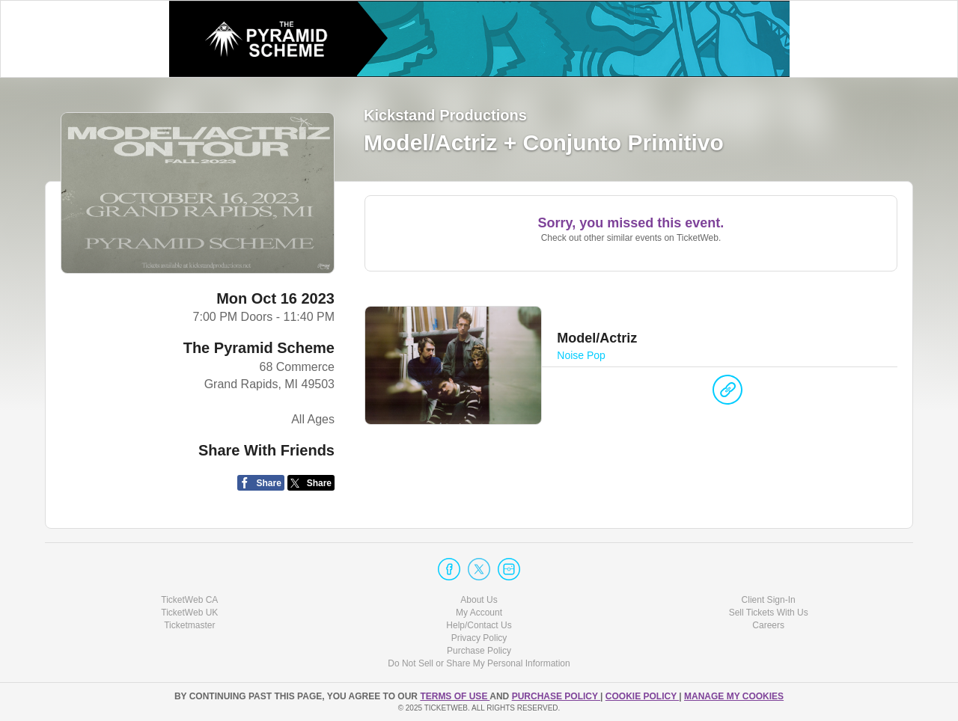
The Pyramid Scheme (259, 348)
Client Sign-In (769, 600)
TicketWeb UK (189, 612)
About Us (478, 600)
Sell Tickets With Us (768, 612)
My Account (479, 612)
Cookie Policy (642, 696)
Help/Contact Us (478, 625)
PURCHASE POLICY (556, 696)
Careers (768, 625)
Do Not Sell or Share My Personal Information (479, 663)
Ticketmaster (189, 625)
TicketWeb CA (189, 600)
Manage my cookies (734, 696)
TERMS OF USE (454, 696)
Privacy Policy (479, 638)
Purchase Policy (479, 650)
